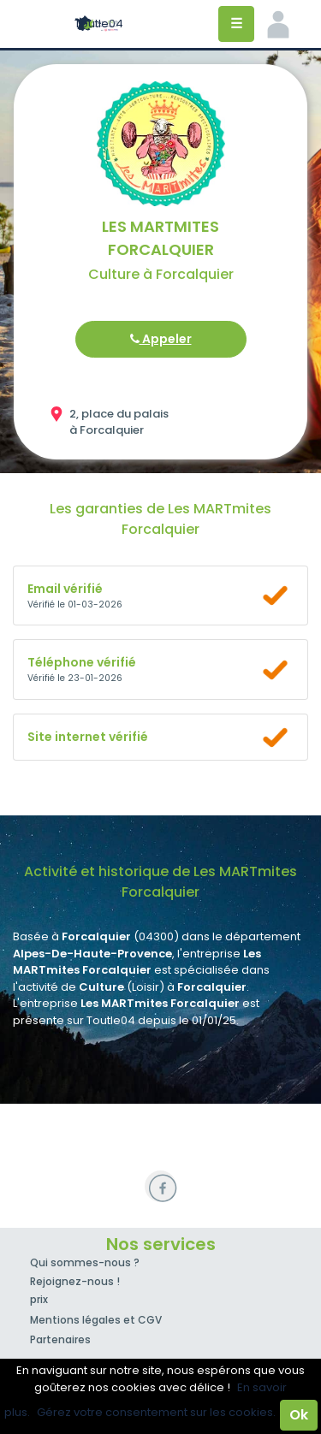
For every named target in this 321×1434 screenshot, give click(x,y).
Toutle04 (98, 23)
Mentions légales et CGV (96, 1320)
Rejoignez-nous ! (75, 1281)
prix (39, 1299)
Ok (298, 1415)
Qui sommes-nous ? (85, 1262)
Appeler (161, 338)
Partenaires (60, 1339)
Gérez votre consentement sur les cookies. (156, 1412)
